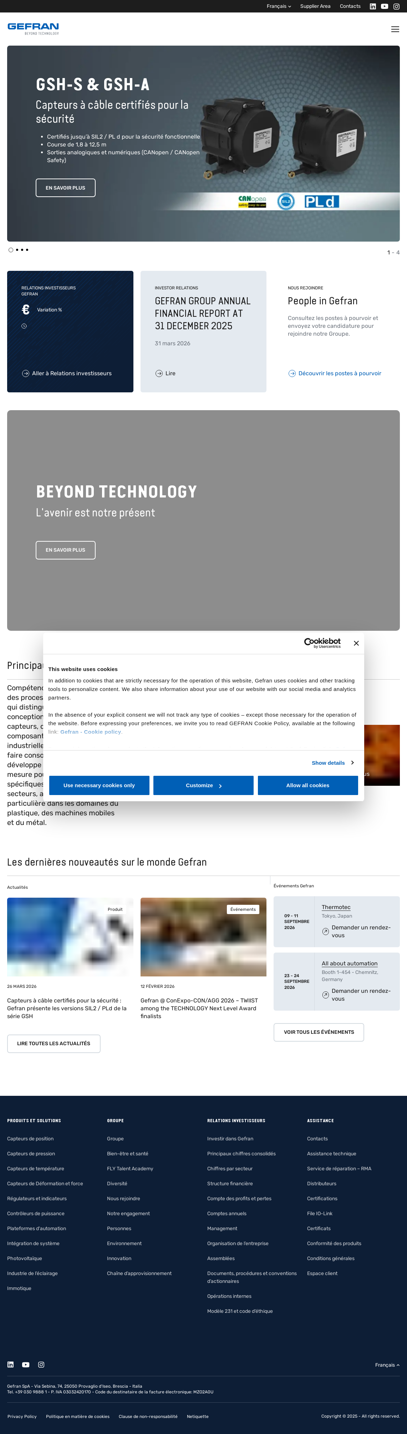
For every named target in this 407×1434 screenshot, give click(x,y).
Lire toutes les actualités (53, 1044)
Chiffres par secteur (230, 1169)
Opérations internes (229, 1296)
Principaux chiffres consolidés (241, 1154)
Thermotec (336, 907)
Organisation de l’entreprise (238, 1243)
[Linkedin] (370, 6)
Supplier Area (315, 6)
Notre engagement (128, 1214)
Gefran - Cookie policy (90, 732)
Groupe (115, 1139)
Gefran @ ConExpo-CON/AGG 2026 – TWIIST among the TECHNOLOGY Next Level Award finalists (199, 1008)
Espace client (322, 1273)
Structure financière (230, 1184)
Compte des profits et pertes (239, 1199)
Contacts (350, 6)
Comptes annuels (226, 1214)
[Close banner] (356, 643)
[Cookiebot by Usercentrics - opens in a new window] (309, 643)
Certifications (322, 1199)
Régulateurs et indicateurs (37, 1199)
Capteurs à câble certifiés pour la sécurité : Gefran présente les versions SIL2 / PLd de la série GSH (67, 1008)
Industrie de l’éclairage (32, 1273)
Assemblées (221, 1258)
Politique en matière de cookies (78, 1416)
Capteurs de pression (31, 1154)
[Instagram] (394, 6)
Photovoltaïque (24, 1258)
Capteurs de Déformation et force (45, 1184)
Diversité (117, 1184)
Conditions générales (331, 1258)
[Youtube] (382, 6)
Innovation (119, 1258)
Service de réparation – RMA (339, 1169)
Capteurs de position (30, 1139)
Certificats (319, 1229)
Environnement (124, 1243)
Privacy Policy (22, 1416)
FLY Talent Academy (130, 1169)
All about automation (350, 963)
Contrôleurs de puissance (36, 1214)
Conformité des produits (334, 1243)
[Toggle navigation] (395, 29)
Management (222, 1229)
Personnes (119, 1229)
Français (276, 6)
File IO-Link (319, 1214)
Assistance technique (331, 1154)
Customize (204, 785)
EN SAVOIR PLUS (65, 188)
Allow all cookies (308, 785)
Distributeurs (321, 1184)
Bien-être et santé (127, 1154)
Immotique (19, 1288)
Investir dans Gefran (230, 1139)
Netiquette (198, 1416)
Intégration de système (33, 1243)
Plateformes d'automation (36, 1229)
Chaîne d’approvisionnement (139, 1273)
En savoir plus (65, 550)
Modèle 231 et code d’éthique (240, 1311)
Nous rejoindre (123, 1199)
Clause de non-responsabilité (148, 1416)
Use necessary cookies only (99, 785)
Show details (328, 763)
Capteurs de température (35, 1169)
